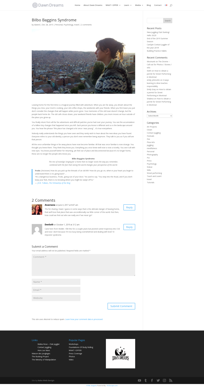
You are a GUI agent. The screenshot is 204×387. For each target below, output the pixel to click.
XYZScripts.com (112, 385)
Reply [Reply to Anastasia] (129, 207)
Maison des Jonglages (41, 353)
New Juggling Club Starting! (158, 32)
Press (149, 160)
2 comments (86, 24)
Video (71, 359)
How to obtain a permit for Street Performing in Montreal (159, 74)
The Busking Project (40, 356)
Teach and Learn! (154, 176)
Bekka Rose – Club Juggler (49, 344)
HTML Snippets (91, 385)
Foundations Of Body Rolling (81, 347)
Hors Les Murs (44, 350)
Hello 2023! (151, 35)
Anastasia (50, 204)
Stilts (149, 170)
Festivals (150, 136)
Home (77, 5)
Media (138, 5)
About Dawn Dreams (93, 5)
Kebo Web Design (46, 380)
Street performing (154, 173)
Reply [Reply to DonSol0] (129, 227)
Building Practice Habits (157, 51)
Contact (158, 5)
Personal (59, 24)
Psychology (68, 24)
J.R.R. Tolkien (42, 183)
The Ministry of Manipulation (44, 359)
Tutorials (150, 182)
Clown (149, 129)
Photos (72, 356)
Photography (152, 154)
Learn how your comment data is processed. (84, 319)
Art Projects (152, 126)
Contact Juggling (154, 133)
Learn (126, 5)
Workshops (73, 344)
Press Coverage (75, 353)
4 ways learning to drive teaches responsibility (158, 83)
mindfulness (152, 148)
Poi (148, 157)
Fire (148, 139)
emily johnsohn (153, 80)
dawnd (37, 24)
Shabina (150, 98)
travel (76, 24)
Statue (149, 167)
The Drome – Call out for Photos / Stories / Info (159, 64)
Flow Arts (151, 142)
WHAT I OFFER (112, 5)
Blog (149, 5)
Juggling (150, 145)
